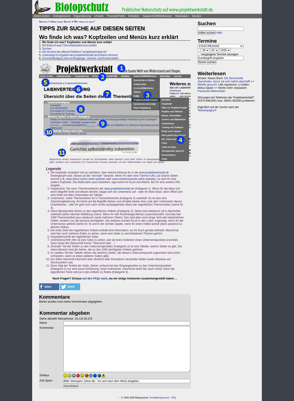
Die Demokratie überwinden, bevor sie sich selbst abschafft (224, 80)
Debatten (134, 16)
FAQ (173, 397)
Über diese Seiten (61, 21)
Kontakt (153, 397)
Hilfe (219, 32)
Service (196, 16)
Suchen (46, 48)
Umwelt (98, 16)
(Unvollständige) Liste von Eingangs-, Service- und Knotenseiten (80, 58)
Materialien (182, 16)
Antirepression (62, 16)
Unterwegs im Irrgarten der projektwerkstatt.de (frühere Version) (80, 55)
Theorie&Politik (116, 16)
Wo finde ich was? (84, 21)
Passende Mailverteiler (211, 91)
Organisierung (82, 16)
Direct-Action (42, 16)
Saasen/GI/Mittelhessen (157, 16)
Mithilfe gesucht (207, 84)
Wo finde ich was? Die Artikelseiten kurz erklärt (69, 45)
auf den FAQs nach (94, 278)
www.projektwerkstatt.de (154, 172)
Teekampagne (206, 110)
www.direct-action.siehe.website (85, 179)
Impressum (163, 397)
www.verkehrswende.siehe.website (133, 179)
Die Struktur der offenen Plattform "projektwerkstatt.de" (74, 51)
